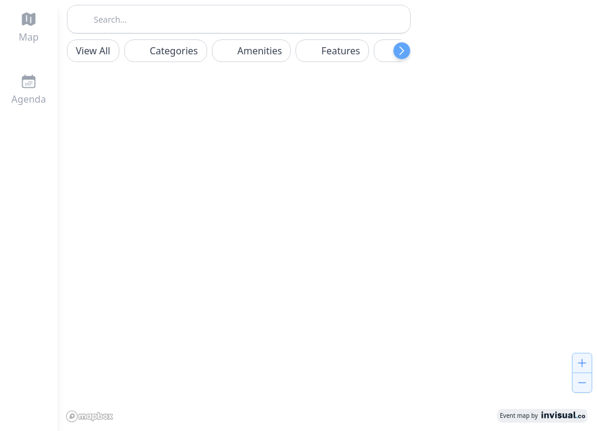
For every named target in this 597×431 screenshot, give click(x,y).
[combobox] (239, 18)
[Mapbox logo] (92, 415)
